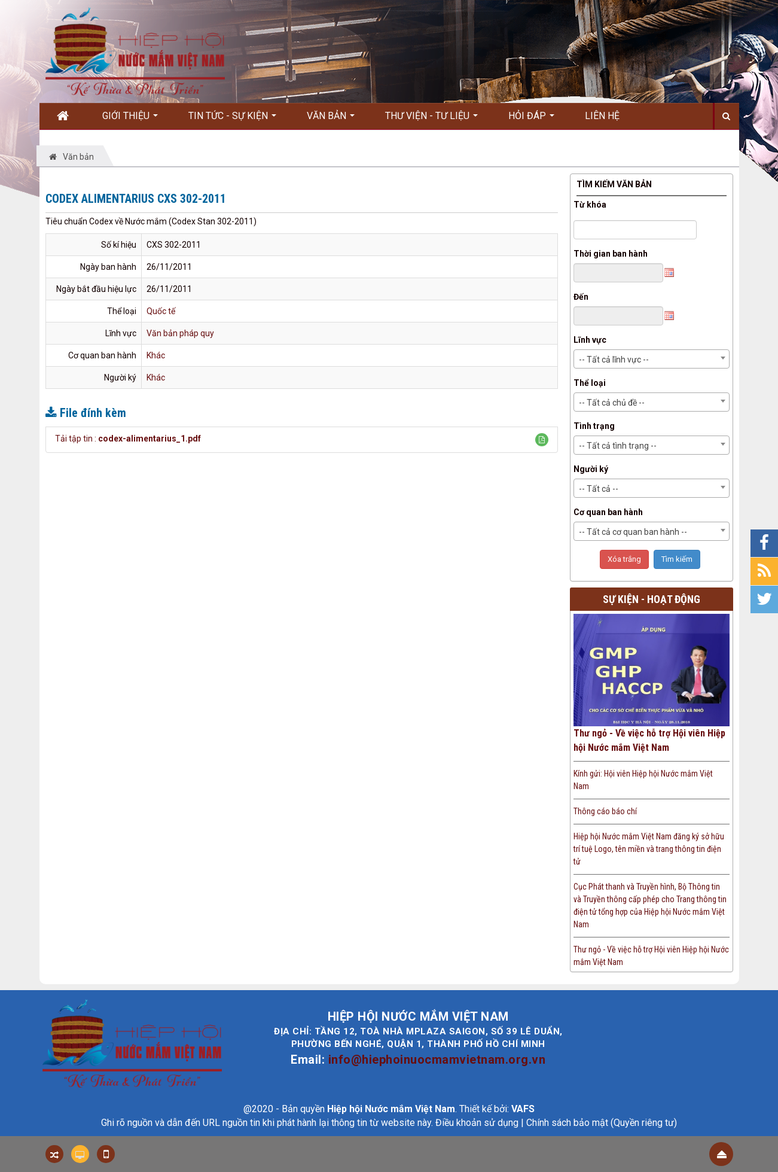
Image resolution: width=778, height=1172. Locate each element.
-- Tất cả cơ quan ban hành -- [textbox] (633, 532)
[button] (542, 440)
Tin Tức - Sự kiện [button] (232, 119)
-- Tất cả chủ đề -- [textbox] (612, 402)
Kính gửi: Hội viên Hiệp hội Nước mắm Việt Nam (643, 780)
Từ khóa (589, 204)
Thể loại (589, 383)
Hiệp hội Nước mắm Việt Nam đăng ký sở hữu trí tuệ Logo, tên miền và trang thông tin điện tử (648, 849)
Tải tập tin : (128, 438)
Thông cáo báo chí (605, 811)
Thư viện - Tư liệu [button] (431, 119)
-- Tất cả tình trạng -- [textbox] (618, 445)
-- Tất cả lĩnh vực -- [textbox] (614, 359)
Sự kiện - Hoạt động (651, 599)
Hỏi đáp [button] (531, 119)
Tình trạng (594, 426)
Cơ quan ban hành (608, 512)
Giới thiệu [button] (130, 119)
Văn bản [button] (331, 119)
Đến (580, 297)
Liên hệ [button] (602, 115)
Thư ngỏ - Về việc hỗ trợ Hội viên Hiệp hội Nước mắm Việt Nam (649, 740)
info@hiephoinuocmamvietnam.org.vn (437, 1059)
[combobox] (651, 359)
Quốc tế (161, 311)
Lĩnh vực (589, 340)
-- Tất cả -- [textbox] (598, 489)
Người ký (590, 469)
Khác (156, 355)
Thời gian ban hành (610, 253)
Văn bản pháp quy (180, 333)
